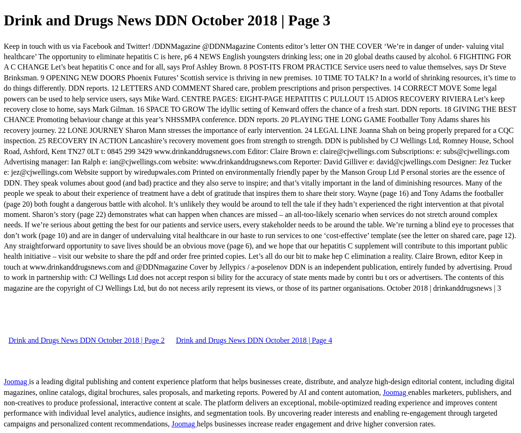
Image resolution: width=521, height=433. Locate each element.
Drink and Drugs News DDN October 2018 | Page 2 (86, 340)
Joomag (16, 382)
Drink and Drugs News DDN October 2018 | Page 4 (254, 340)
